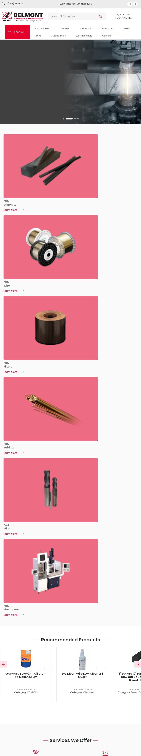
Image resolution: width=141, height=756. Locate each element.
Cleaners (88, 298)
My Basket (103, 675)
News (37, 681)
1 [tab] (66, 118)
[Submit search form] (100, 16)
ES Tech (132, 750)
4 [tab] (78, 118)
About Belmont (37, 669)
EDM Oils (32, 298)
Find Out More (15, 97)
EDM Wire (65, 28)
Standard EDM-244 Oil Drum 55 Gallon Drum (26, 281)
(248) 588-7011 (16, 3)
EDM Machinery (84, 35)
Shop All (19, 32)
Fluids (127, 28)
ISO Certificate (38, 692)
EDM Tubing (86, 28)
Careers (106, 35)
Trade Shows (38, 698)
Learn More (13, 525)
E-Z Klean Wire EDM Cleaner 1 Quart (82, 281)
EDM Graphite (42, 28)
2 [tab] (72, 118)
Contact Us (38, 675)
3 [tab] (75, 118)
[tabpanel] (70, 82)
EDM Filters (108, 28)
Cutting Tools (58, 35)
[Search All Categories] (77, 16)
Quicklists (103, 681)
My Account (103, 669)
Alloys (38, 35)
